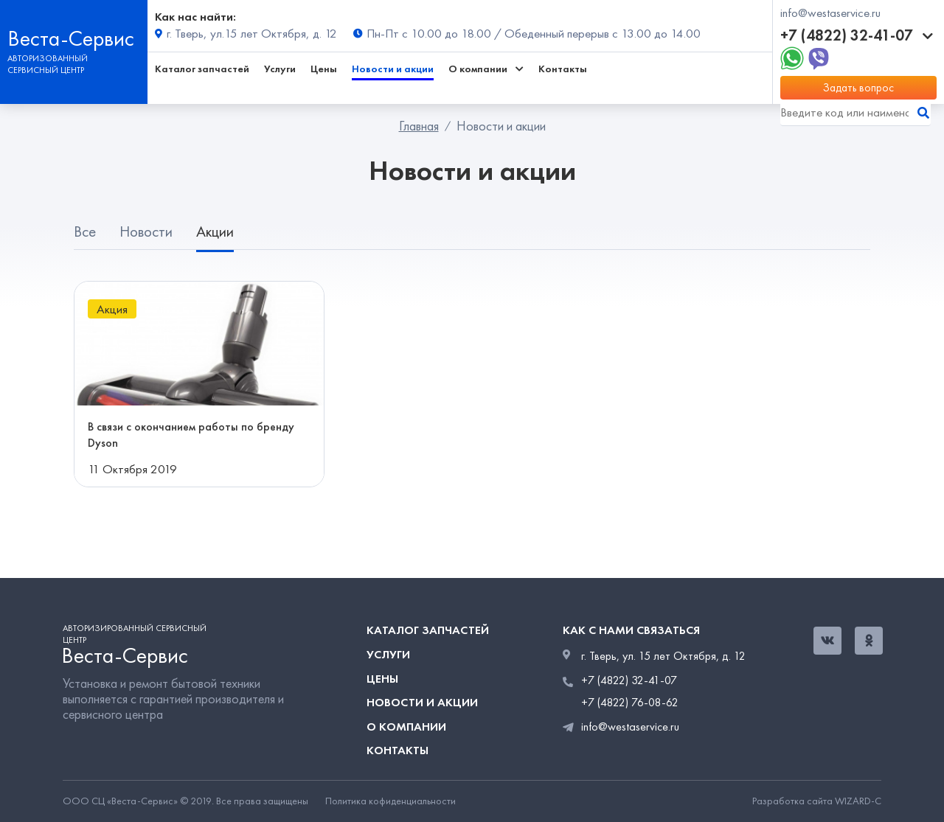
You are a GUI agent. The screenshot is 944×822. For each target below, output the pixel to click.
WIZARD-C (858, 801)
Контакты (562, 69)
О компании (406, 727)
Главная (419, 126)
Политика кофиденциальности (390, 801)
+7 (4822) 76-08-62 (629, 702)
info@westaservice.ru (830, 13)
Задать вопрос (858, 87)
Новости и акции (393, 69)
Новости (146, 231)
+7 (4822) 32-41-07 (856, 35)
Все (85, 231)
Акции (215, 231)
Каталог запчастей (202, 69)
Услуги (280, 69)
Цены (323, 69)
